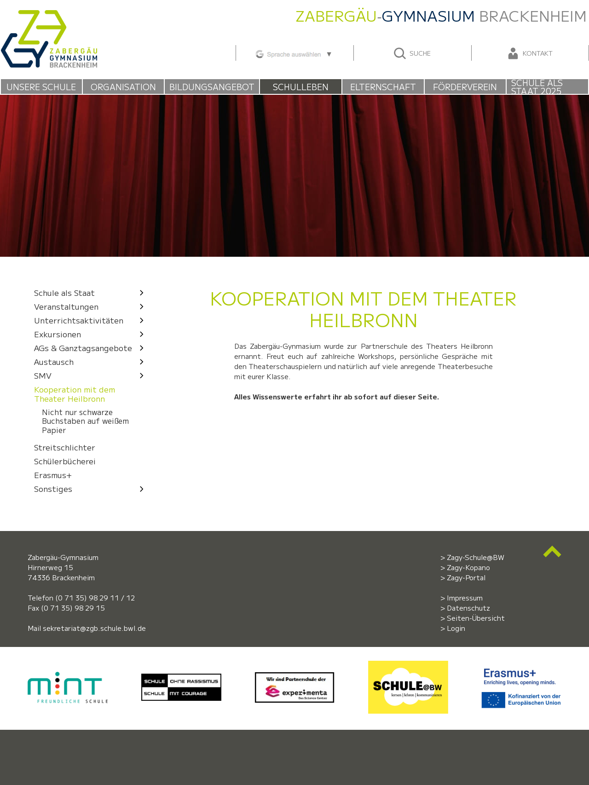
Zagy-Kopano (468, 567)
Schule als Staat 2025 (537, 86)
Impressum (465, 597)
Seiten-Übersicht (476, 618)
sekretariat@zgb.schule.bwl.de (94, 628)
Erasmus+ (53, 474)
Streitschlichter (64, 447)
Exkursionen (91, 334)
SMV (91, 375)
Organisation (123, 86)
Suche (411, 53)
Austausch (91, 361)
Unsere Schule (41, 86)
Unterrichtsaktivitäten (91, 320)
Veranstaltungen (91, 306)
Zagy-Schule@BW (475, 557)
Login (456, 628)
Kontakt (529, 53)
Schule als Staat (91, 292)
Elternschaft (383, 86)
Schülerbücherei (65, 461)
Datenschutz (468, 607)
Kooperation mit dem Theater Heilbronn (74, 394)
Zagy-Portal (466, 577)
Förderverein (465, 86)
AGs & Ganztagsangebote (91, 347)
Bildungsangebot (211, 86)
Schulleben (301, 86)
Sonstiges (91, 488)
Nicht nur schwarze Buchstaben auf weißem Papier (85, 421)
